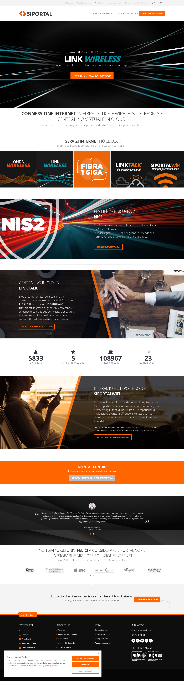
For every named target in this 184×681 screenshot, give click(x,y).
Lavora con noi (63, 639)
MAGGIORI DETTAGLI (108, 246)
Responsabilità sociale (66, 643)
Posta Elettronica (114, 3)
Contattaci (128, 3)
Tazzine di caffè (110, 362)
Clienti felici (35, 362)
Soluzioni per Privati (102, 14)
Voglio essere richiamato (152, 14)
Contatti (25, 635)
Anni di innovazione (73, 362)
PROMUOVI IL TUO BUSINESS (112, 437)
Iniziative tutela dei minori (142, 630)
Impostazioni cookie (85, 671)
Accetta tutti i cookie (85, 658)
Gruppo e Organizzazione (67, 634)
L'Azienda (61, 630)
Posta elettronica (28, 648)
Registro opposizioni (103, 643)
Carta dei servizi (101, 630)
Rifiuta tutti (85, 665)
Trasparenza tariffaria (103, 634)
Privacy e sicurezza (102, 639)
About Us (68, 3)
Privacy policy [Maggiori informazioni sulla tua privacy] (51, 665)
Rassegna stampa (64, 647)
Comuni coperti (148, 362)
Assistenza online (83, 3)
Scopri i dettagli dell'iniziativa (92, 478)
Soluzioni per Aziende (126, 14)
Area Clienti (99, 3)
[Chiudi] (99, 653)
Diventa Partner (142, 3)
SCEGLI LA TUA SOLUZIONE (36, 326)
